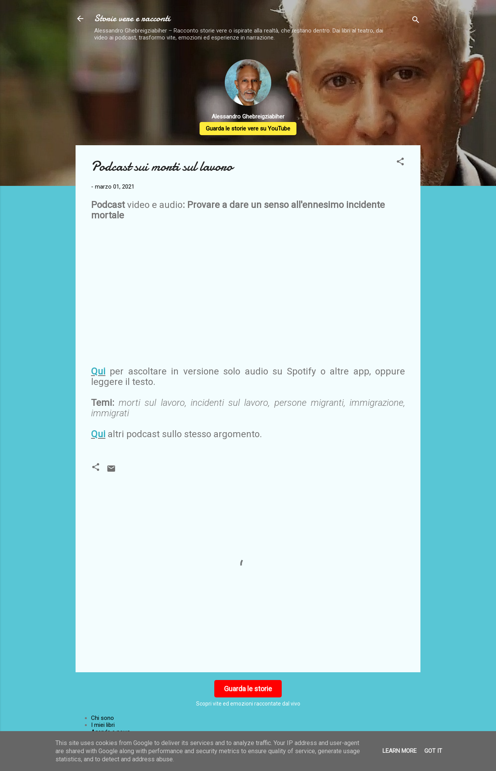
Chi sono (102, 717)
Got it (433, 750)
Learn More (399, 750)
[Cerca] (415, 21)
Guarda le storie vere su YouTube (248, 128)
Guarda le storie (248, 689)
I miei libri (103, 724)
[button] (400, 163)
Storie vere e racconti (132, 18)
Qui (98, 371)
